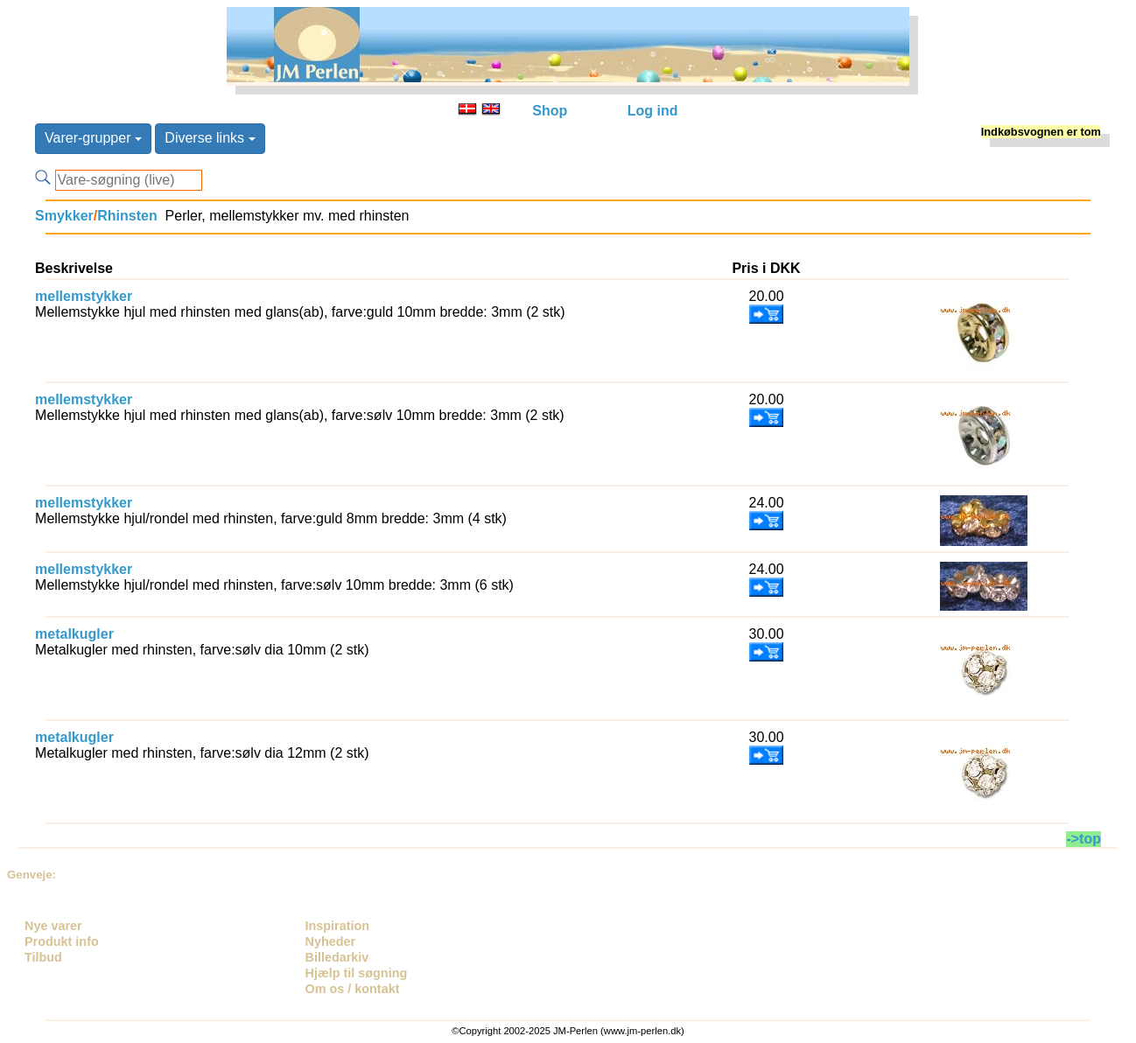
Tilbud (43, 957)
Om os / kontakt (352, 989)
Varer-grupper (93, 137)
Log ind (653, 110)
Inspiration (337, 926)
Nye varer (53, 926)
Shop (549, 110)
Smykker (64, 215)
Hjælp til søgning (356, 973)
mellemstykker (83, 296)
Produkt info (62, 941)
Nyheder (330, 941)
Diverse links (210, 137)
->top (1083, 838)
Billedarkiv (337, 957)
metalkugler (74, 633)
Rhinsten (127, 215)
